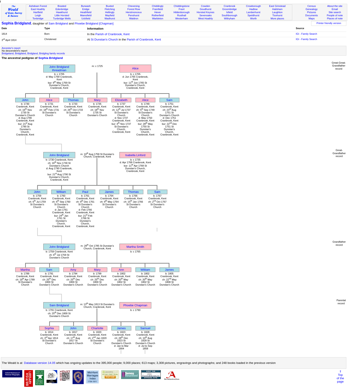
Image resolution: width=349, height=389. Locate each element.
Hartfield (38, 12)
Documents (311, 15)
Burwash (86, 6)
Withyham (229, 18)
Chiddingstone (181, 6)
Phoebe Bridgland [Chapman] (94, 23)
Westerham (181, 18)
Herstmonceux (134, 12)
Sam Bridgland (58, 23)
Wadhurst (110, 18)
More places (277, 18)
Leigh (38, 15)
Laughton (277, 12)
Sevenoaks (205, 15)
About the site (334, 6)
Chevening (134, 6)
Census (311, 6)
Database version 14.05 (39, 363)
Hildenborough (182, 12)
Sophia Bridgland (16, 23)
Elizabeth (121, 100)
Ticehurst (277, 15)
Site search (335, 12)
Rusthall (181, 15)
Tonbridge (37, 18)
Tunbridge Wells (62, 18)
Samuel (145, 328)
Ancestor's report (11, 48)
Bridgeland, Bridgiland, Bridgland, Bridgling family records (33, 53)
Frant (182, 9)
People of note (335, 15)
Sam (169, 100)
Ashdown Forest (38, 6)
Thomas (73, 100)
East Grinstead (277, 6)
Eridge (85, 9)
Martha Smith (135, 246)
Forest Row (133, 9)
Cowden (205, 6)
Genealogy (312, 9)
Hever (157, 12)
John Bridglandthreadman (59, 68)
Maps (311, 18)
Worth (253, 18)
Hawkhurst (62, 12)
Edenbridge (62, 9)
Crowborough (253, 6)
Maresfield (85, 15)
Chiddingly (157, 6)
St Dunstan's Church (104, 39)
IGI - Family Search (306, 33)
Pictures (311, 12)
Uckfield (85, 18)
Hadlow (253, 9)
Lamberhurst (253, 12)
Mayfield (109, 15)
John (25, 100)
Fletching (110, 9)
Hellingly (109, 12)
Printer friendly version (329, 23)
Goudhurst (205, 9)
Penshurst (133, 15)
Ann (121, 269)
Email (335, 9)
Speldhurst (253, 15)
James (109, 191)
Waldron (133, 18)
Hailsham (277, 9)
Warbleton (157, 18)
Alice (135, 68)
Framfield (157, 9)
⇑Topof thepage (340, 376)
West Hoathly (205, 18)
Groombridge (229, 9)
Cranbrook (229, 6)
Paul (85, 191)
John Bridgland (59, 155)
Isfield (229, 12)
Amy (73, 269)
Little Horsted (62, 15)
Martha (25, 269)
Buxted (110, 6)
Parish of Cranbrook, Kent (112, 34)
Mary (97, 100)
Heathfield (85, 12)
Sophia (49, 328)
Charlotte (97, 328)
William (61, 191)
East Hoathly (38, 9)
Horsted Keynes (205, 12)
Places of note (335, 18)
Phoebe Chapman (135, 305)
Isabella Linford (135, 155)
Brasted (62, 6)
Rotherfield (158, 15)
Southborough (229, 15)
